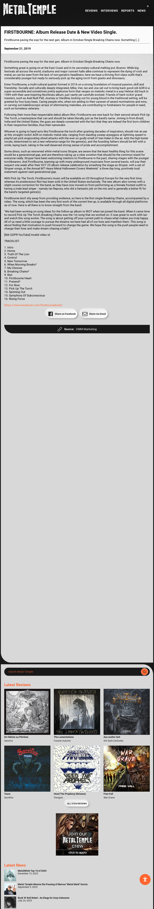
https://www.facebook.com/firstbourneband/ (33, 305)
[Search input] (73, 671)
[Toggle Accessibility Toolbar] (145, 879)
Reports (127, 10)
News (142, 10)
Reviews (91, 10)
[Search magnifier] (144, 671)
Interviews (109, 10)
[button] (148, 6)
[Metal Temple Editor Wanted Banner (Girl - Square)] (77, 854)
